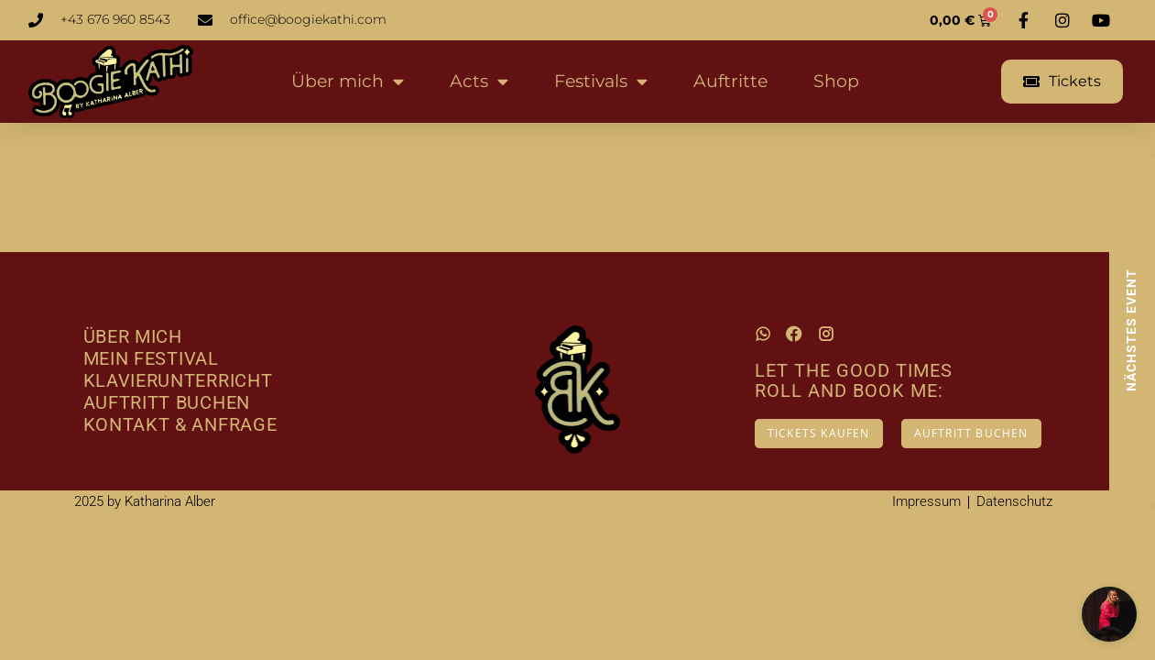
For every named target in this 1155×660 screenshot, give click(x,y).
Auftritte (730, 81)
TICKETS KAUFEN (819, 433)
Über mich (347, 81)
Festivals (601, 81)
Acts (479, 81)
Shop (836, 81)
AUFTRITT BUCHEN (971, 433)
